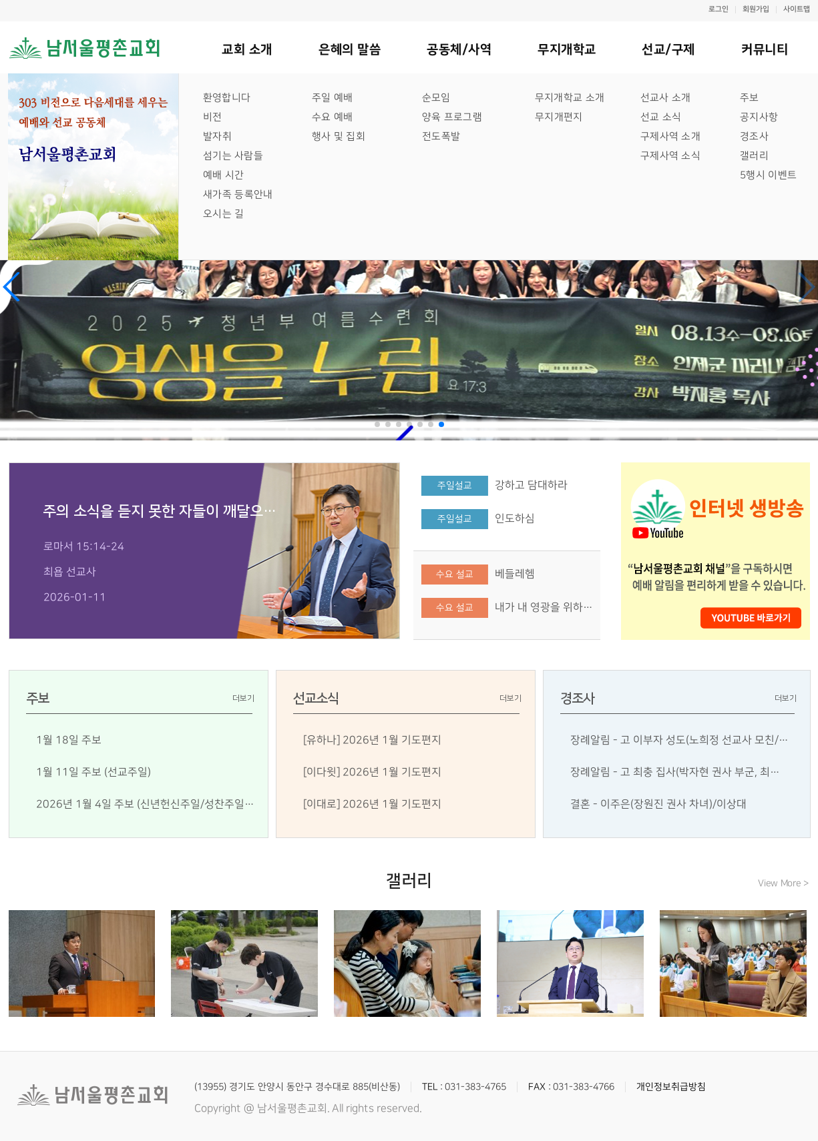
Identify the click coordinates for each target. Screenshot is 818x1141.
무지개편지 (558, 117)
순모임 (435, 97)
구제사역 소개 (670, 136)
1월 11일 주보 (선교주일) (93, 772)
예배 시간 (223, 175)
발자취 (216, 136)
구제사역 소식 (670, 155)
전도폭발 (440, 136)
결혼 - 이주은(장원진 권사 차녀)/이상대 (658, 804)
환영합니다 (226, 97)
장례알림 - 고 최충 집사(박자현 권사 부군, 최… (675, 772)
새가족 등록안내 (237, 194)
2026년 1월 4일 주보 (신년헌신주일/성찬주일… (145, 804)
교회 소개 (247, 50)
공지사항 (758, 117)
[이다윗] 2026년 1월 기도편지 (372, 772)
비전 (212, 117)
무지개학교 (566, 50)
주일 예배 (332, 97)
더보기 (243, 698)
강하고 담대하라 (531, 485)
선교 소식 (660, 117)
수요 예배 (332, 117)
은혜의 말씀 (349, 50)
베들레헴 (515, 574)
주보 (749, 97)
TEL (429, 1087)
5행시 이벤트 (767, 175)
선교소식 (316, 698)
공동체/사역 (458, 50)
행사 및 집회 (338, 136)
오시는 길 (223, 214)
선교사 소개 (665, 97)
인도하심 (515, 518)
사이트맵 (796, 9)
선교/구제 (668, 50)
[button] (12, 287)
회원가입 (755, 9)
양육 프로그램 (451, 117)
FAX (537, 1087)
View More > (783, 883)
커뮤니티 (764, 50)
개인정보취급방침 (671, 1087)
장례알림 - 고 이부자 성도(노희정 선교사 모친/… (679, 740)
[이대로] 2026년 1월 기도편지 (372, 804)
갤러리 (753, 155)
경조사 (753, 136)
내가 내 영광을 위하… (544, 607)
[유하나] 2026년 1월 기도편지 (372, 740)
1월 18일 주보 (68, 740)
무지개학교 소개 (569, 97)
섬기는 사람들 (232, 155)
